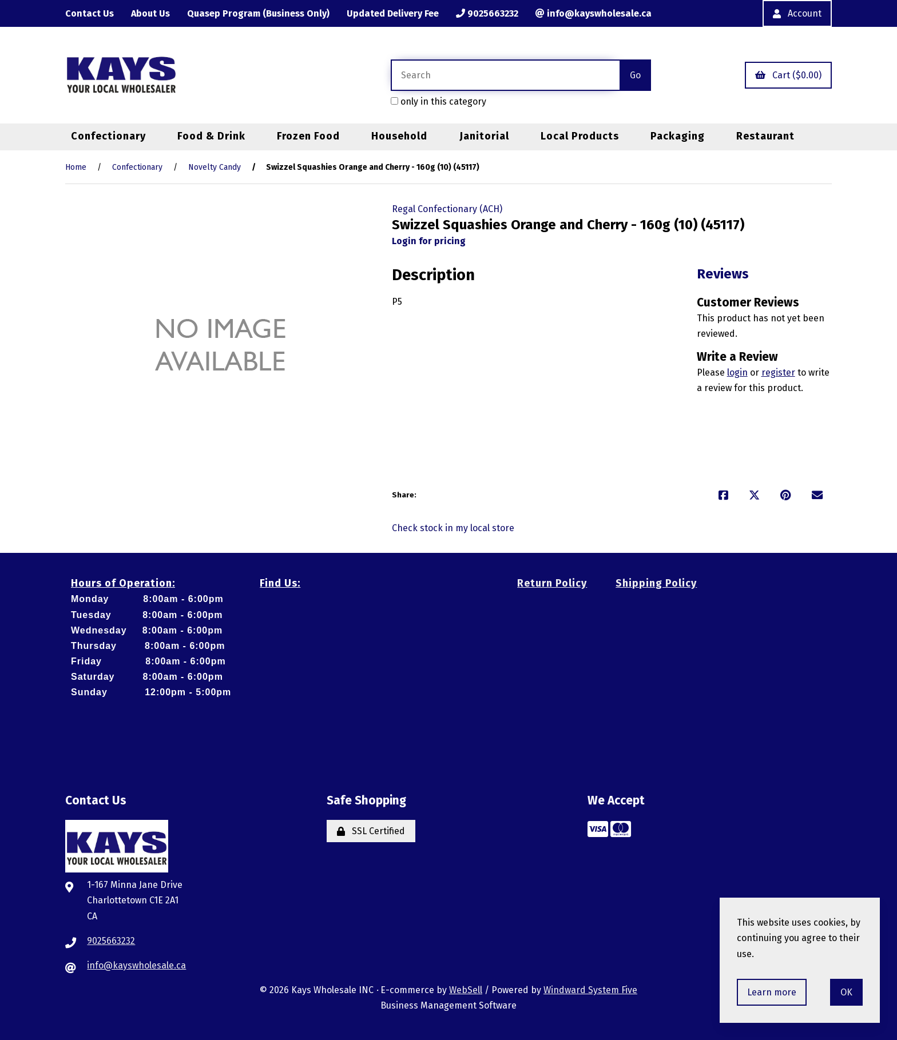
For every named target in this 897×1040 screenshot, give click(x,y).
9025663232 (487, 13)
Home (75, 167)
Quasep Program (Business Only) (258, 13)
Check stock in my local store (453, 528)
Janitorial (484, 136)
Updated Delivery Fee (393, 13)
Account (797, 13)
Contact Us (89, 13)
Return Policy (552, 583)
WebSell (465, 990)
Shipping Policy (656, 583)
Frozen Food (308, 136)
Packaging (677, 136)
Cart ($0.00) (788, 75)
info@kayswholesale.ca (593, 13)
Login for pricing (429, 241)
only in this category (438, 101)
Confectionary (108, 136)
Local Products (580, 136)
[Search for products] (505, 75)
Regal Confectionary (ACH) (447, 209)
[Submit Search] (635, 75)
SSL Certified (371, 831)
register (778, 372)
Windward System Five (590, 990)
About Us (150, 13)
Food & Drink (211, 136)
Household (399, 136)
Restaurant (765, 136)
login (737, 372)
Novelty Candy (214, 167)
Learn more (771, 992)
